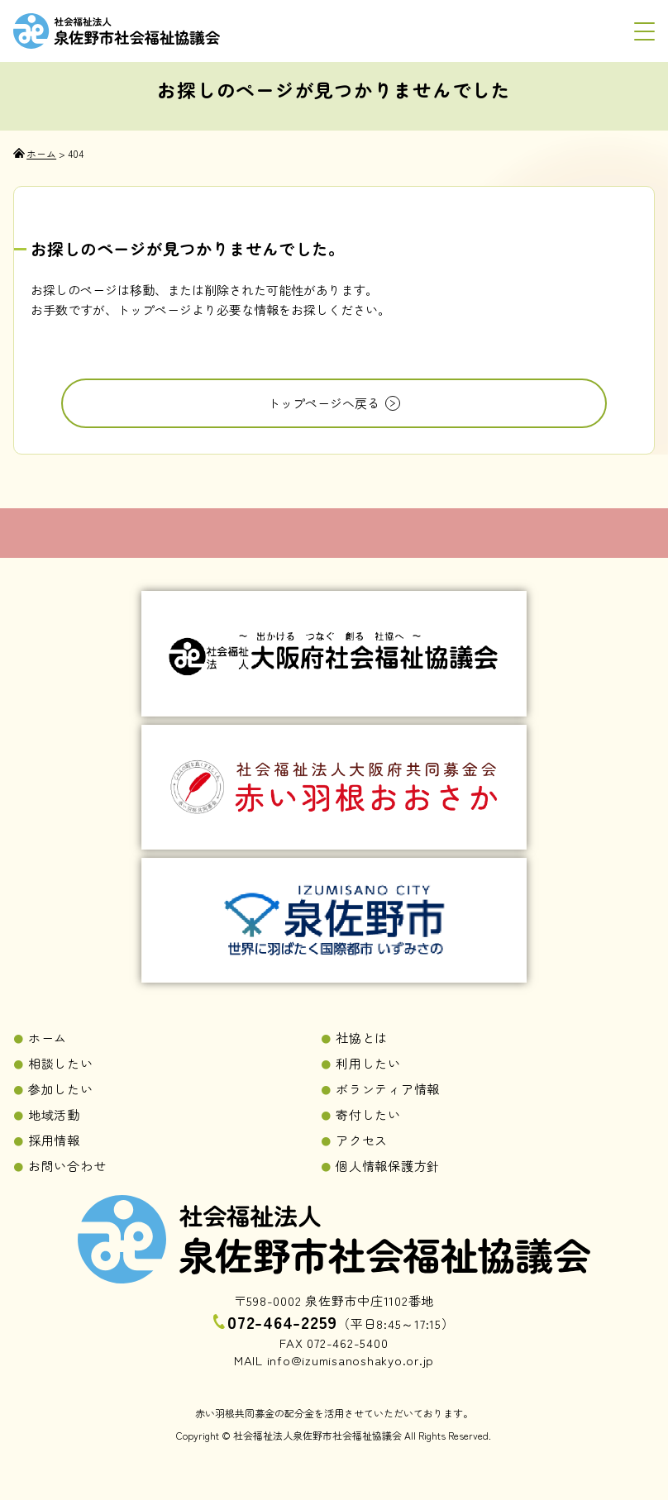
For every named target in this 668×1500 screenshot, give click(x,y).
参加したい (60, 1089)
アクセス (362, 1140)
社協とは (362, 1037)
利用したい (368, 1063)
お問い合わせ (67, 1165)
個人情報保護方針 (388, 1165)
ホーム (47, 1037)
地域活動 (54, 1114)
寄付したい (368, 1114)
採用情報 (54, 1140)
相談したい (60, 1063)
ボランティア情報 (388, 1089)
